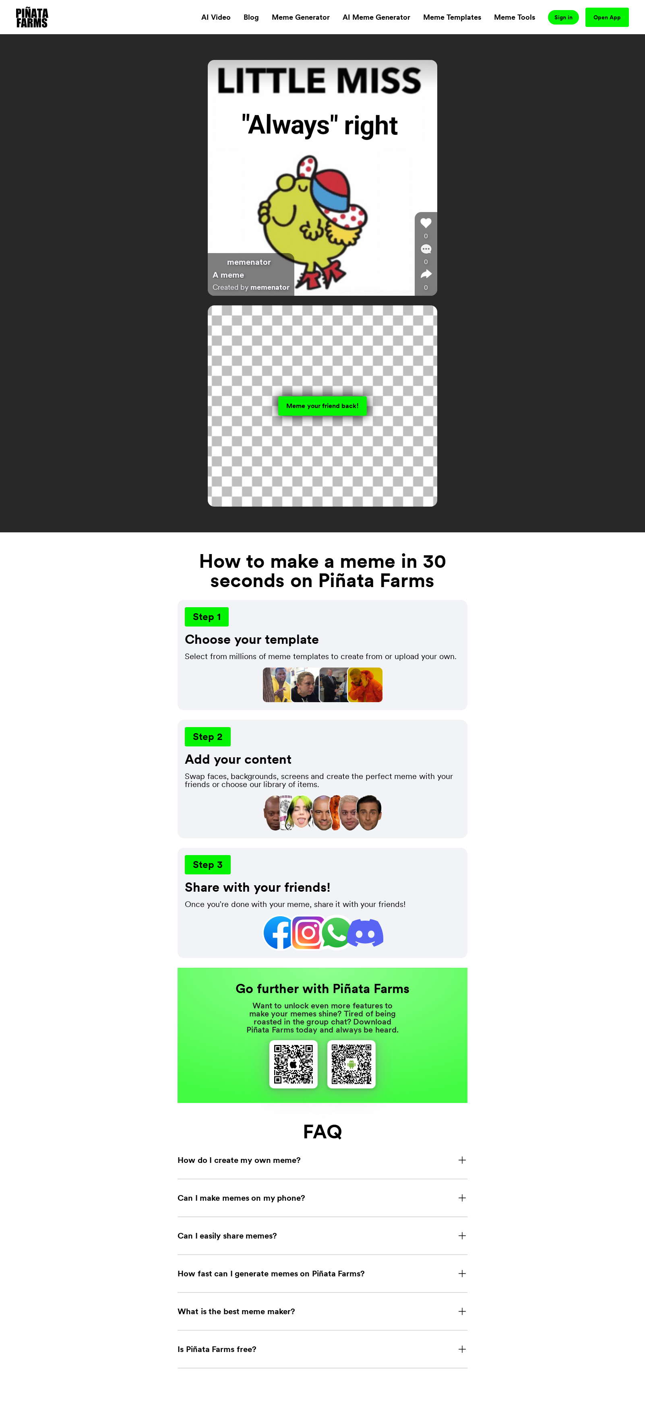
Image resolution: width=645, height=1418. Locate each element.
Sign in (563, 17)
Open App (607, 17)
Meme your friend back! (322, 405)
